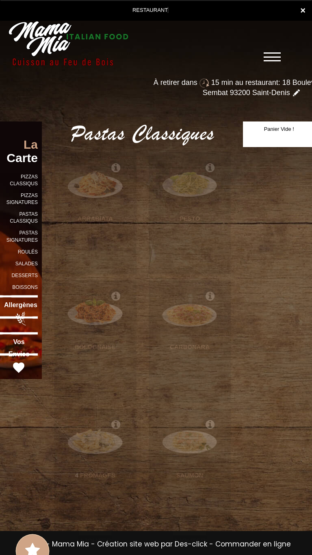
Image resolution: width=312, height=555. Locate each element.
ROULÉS (28, 252)
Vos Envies (19, 356)
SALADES (26, 264)
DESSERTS (25, 275)
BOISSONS (25, 287)
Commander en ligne (253, 544)
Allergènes (20, 313)
